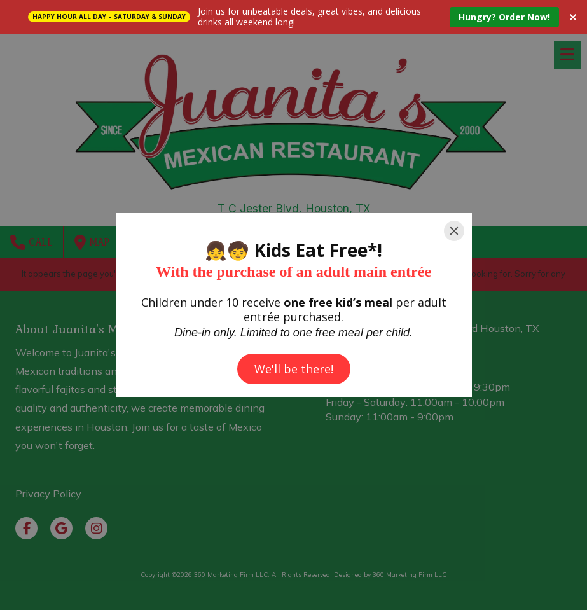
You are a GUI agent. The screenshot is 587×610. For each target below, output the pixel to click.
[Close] (454, 231)
